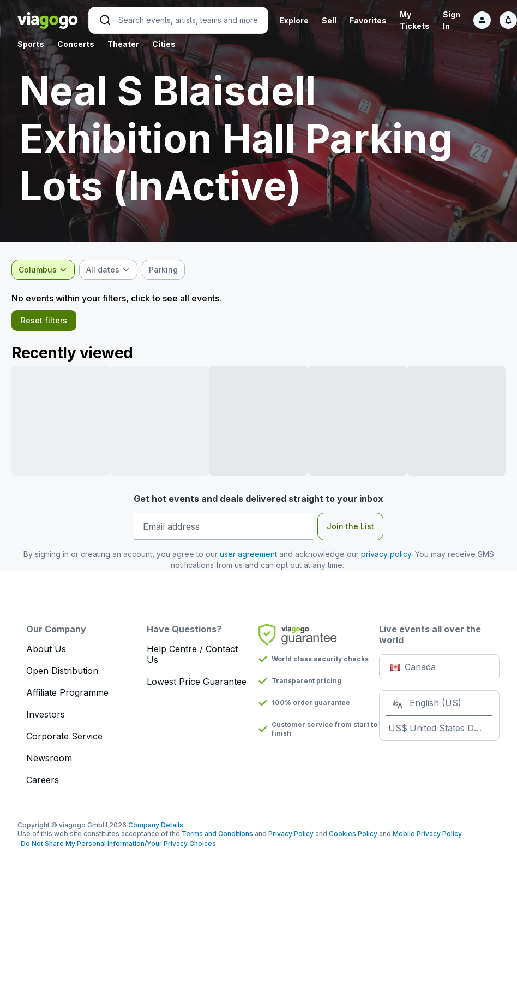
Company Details (155, 830)
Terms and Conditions (217, 839)
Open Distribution (62, 676)
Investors (45, 719)
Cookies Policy (353, 839)
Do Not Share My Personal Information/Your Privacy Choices (116, 849)
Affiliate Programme (67, 697)
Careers (42, 785)
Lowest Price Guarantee (197, 687)
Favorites (368, 20)
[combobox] (49, 270)
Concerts (75, 44)
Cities (164, 44)
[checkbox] (169, 270)
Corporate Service (64, 741)
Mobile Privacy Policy (427, 839)
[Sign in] (482, 20)
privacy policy (386, 559)
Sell (329, 20)
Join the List (350, 531)
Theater (123, 44)
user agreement (248, 559)
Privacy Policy (291, 839)
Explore (294, 20)
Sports (30, 44)
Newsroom (49, 763)
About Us (46, 654)
